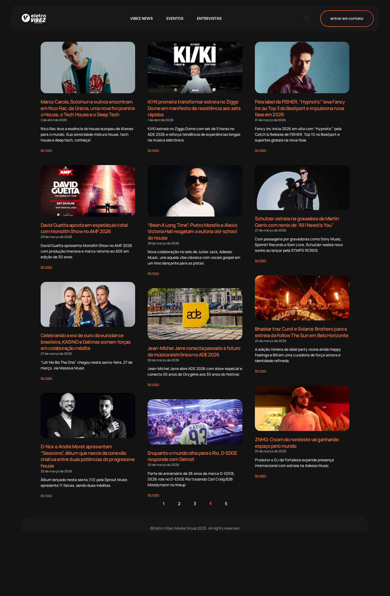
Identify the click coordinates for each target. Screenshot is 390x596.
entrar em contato (347, 18)
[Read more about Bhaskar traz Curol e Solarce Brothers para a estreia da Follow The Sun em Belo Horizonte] (260, 368)
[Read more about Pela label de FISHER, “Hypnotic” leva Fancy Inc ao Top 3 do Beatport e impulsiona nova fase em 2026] (260, 149)
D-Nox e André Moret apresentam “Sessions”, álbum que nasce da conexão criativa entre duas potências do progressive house (88, 453)
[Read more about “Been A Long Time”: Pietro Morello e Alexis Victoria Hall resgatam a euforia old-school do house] (153, 271)
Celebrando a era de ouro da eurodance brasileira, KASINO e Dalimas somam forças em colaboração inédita (86, 339)
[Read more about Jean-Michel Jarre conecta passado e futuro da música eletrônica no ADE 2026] (153, 381)
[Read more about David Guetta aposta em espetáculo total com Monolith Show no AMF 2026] (46, 265)
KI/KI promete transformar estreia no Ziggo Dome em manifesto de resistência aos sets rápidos (194, 107)
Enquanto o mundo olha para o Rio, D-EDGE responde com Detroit (192, 453)
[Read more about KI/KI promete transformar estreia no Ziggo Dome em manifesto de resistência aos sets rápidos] (153, 149)
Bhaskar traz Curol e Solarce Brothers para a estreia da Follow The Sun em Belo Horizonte (301, 330)
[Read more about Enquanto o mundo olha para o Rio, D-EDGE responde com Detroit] (153, 491)
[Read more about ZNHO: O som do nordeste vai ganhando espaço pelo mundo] (260, 472)
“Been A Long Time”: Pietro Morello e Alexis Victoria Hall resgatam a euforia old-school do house (192, 230)
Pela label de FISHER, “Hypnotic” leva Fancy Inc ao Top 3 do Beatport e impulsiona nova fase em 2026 (300, 107)
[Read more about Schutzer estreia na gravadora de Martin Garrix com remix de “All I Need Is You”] (260, 258)
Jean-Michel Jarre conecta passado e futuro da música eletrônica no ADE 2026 (194, 349)
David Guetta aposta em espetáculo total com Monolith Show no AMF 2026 (84, 227)
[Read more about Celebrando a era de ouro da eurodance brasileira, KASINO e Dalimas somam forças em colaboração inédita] (46, 375)
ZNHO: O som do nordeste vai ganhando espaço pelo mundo (297, 440)
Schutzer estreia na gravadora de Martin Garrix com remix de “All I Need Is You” (297, 220)
